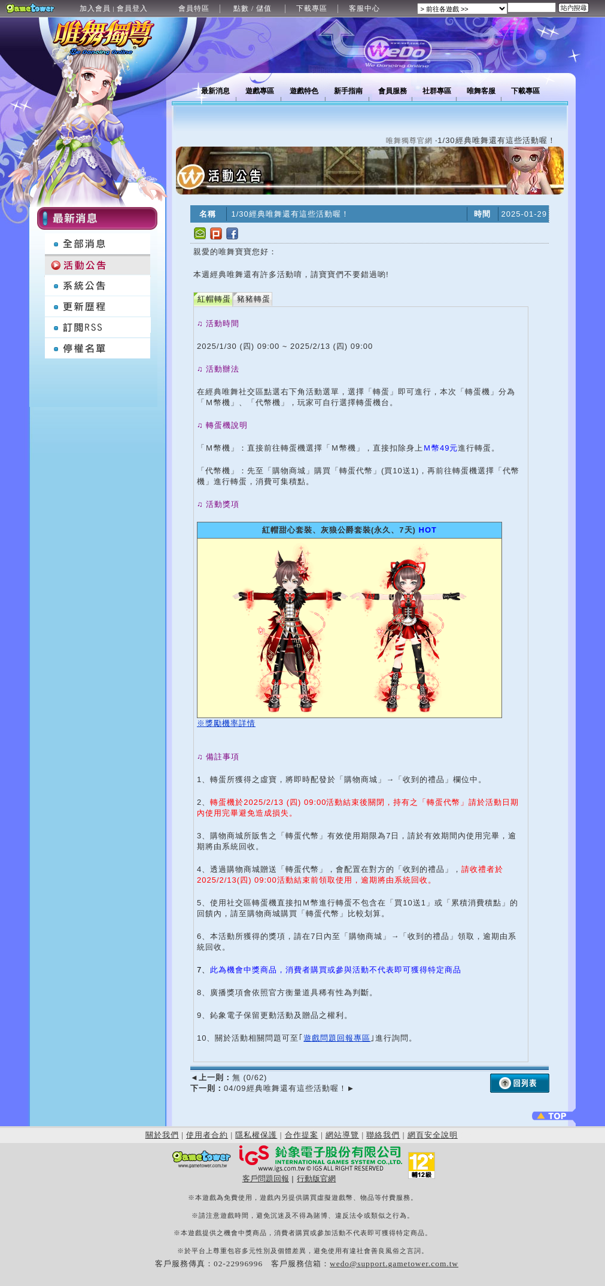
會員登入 (132, 8)
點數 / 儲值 (252, 8)
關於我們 (162, 1134)
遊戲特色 (304, 91)
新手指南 (348, 91)
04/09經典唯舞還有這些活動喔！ (272, 1088)
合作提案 (301, 1134)
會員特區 (193, 8)
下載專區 (311, 8)
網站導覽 (342, 1134)
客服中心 (364, 8)
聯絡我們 (383, 1134)
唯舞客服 (481, 91)
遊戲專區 (259, 91)
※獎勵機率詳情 (226, 723)
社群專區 (436, 91)
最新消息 (215, 91)
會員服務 (392, 91)
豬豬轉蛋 (253, 298)
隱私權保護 (256, 1134)
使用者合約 (207, 1134)
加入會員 (95, 8)
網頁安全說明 (433, 1134)
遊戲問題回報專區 (336, 1037)
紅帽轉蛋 (214, 298)
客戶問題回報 (265, 1178)
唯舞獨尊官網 (409, 140)
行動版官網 (316, 1178)
